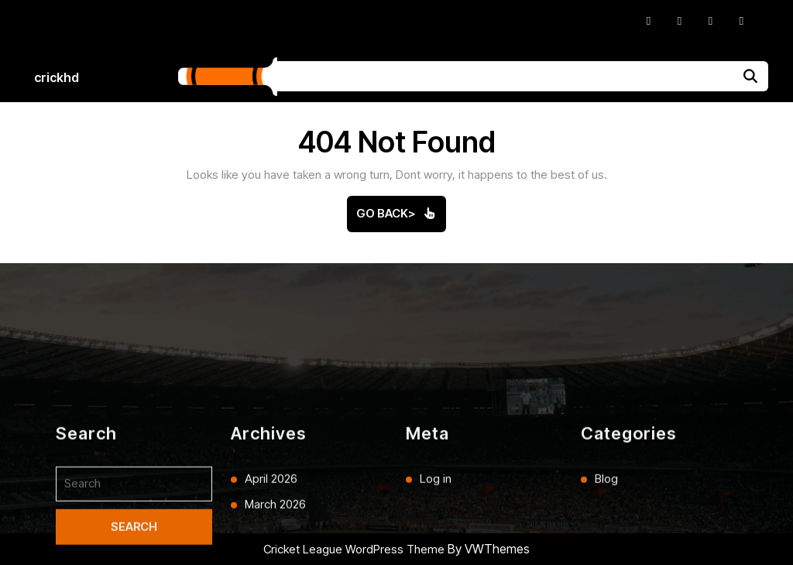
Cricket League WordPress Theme (354, 549)
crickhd (56, 77)
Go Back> (401, 218)
